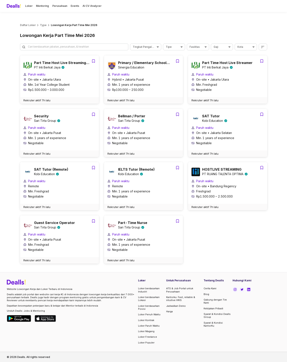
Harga (169, 311)
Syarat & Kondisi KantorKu (213, 324)
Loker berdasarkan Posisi (149, 307)
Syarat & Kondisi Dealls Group (217, 315)
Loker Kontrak (146, 320)
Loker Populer (146, 342)
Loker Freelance (147, 336)
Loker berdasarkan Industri (149, 290)
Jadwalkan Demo (176, 305)
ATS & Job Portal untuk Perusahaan (179, 290)
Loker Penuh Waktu (149, 314)
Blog (206, 294)
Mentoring (42, 5)
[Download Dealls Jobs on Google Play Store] (19, 318)
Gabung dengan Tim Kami (215, 301)
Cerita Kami (210, 288)
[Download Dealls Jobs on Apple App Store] (45, 318)
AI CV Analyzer (92, 5)
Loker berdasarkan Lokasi (149, 299)
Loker (29, 5)
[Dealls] (14, 6)
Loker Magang (146, 331)
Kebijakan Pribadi (213, 308)
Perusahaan (59, 5)
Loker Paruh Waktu (149, 325)
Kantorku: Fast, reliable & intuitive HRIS (180, 299)
